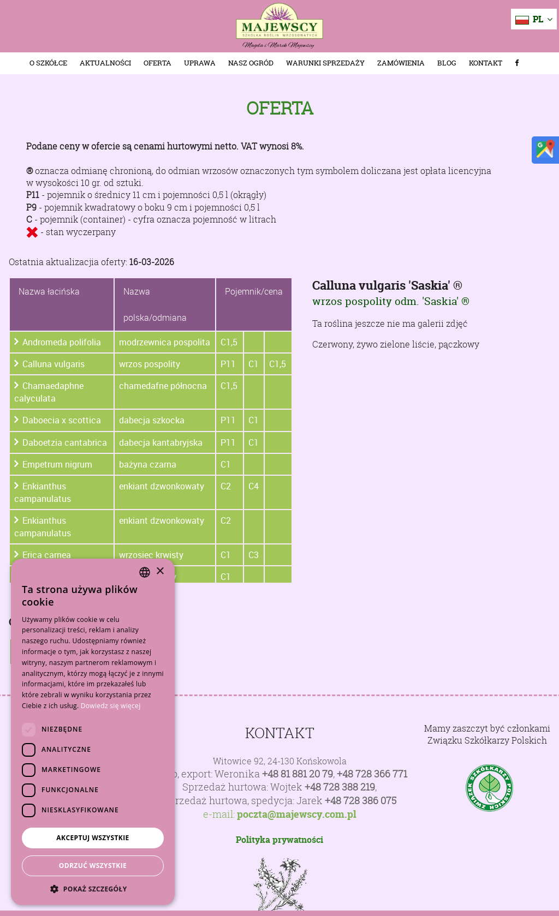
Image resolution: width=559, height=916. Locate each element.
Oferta (157, 63)
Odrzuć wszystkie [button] (93, 865)
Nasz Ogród (250, 63)
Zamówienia (401, 63)
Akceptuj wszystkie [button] (92, 837)
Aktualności (105, 63)
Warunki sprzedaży (325, 63)
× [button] (160, 571)
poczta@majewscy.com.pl (296, 814)
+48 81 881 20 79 (297, 774)
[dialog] (93, 732)
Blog (446, 63)
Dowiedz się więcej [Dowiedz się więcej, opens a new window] (111, 705)
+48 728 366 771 (372, 774)
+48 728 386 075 (360, 800)
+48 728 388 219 (340, 787)
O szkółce (48, 63)
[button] (93, 888)
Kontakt (485, 63)
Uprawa (200, 63)
